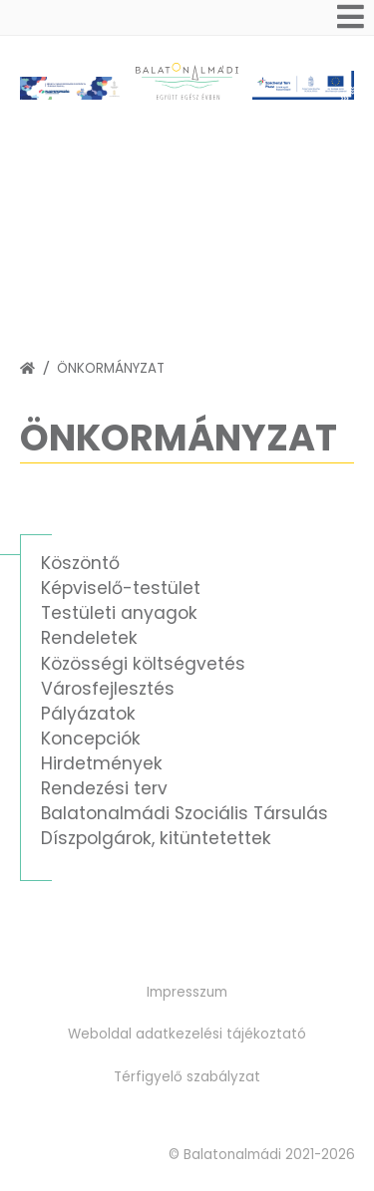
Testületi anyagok (119, 613)
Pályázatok (88, 714)
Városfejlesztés (108, 689)
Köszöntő (80, 563)
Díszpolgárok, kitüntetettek (156, 838)
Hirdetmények (102, 763)
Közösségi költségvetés (143, 664)
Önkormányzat (111, 368)
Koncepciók (91, 738)
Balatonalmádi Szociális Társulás (184, 813)
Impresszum (187, 992)
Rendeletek (89, 638)
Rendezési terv (104, 788)
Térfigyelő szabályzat (187, 1076)
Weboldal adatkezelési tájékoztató (187, 1034)
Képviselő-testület (120, 588)
